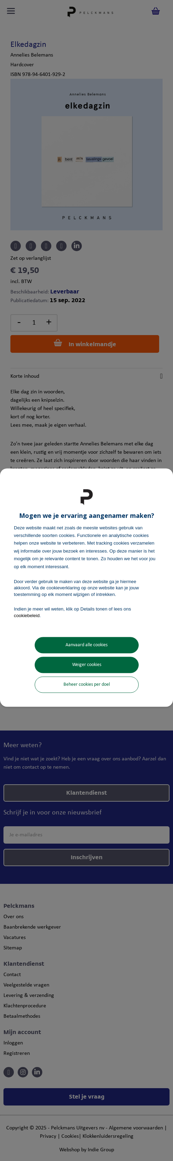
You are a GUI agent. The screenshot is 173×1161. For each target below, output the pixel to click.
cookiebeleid (27, 615)
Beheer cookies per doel (86, 684)
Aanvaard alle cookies (86, 645)
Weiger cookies (86, 664)
